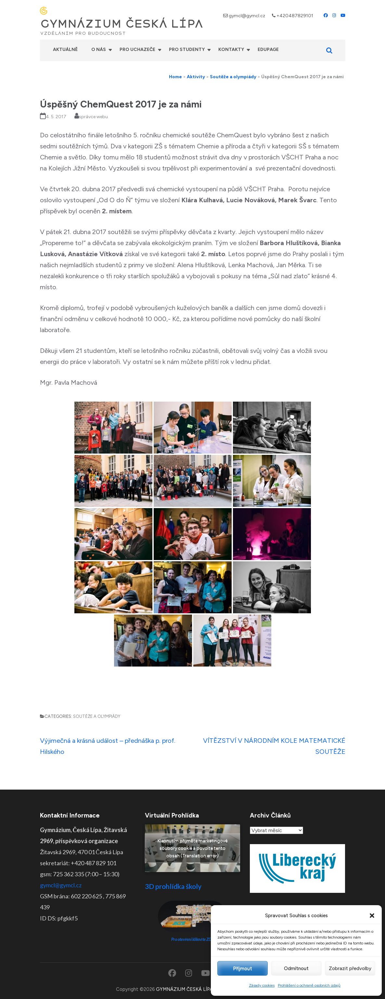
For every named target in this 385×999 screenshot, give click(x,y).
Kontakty (231, 49)
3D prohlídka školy (173, 886)
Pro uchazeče (137, 49)
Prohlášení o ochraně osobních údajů (309, 985)
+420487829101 (294, 16)
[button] (372, 915)
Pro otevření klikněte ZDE (192, 939)
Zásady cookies (262, 985)
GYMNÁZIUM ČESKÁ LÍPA (121, 24)
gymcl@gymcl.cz (247, 16)
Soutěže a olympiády (96, 716)
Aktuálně (65, 49)
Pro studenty (187, 49)
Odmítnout (296, 968)
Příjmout (242, 968)
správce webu (93, 116)
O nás (98, 49)
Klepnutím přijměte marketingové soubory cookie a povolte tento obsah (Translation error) (192, 848)
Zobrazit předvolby (350, 968)
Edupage (268, 49)
